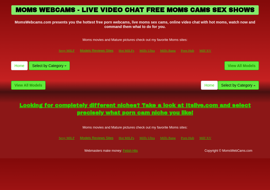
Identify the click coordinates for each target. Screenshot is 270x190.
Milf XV (205, 51)
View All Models (241, 66)
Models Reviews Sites (96, 51)
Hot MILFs (126, 51)
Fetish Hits (130, 151)
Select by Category (49, 66)
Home (19, 66)
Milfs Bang (168, 51)
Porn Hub (187, 51)
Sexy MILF (67, 51)
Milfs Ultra (147, 51)
